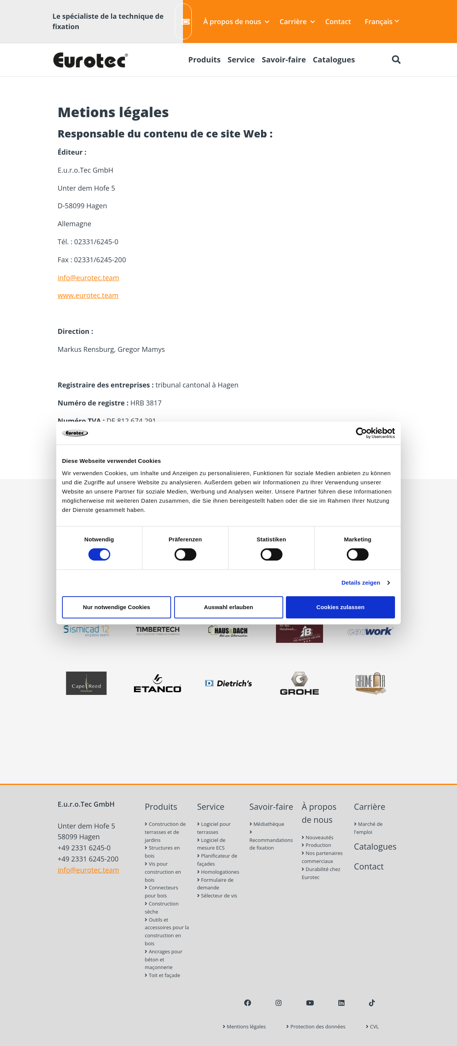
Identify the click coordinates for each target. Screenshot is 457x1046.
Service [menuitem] (241, 59)
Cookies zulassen (341, 607)
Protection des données (315, 1026)
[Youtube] (310, 1002)
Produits (161, 806)
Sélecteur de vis (217, 895)
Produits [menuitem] (204, 59)
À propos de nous (236, 21)
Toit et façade (162, 975)
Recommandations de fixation (271, 841)
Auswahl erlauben (228, 607)
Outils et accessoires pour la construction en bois (167, 931)
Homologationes (218, 871)
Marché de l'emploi (368, 827)
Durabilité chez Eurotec (321, 873)
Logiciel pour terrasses (214, 827)
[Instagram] (279, 1002)
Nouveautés (317, 837)
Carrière (297, 21)
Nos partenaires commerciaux (322, 857)
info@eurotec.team (88, 277)
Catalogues (375, 846)
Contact (338, 21)
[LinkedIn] (341, 1002)
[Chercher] (396, 59)
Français (382, 21)
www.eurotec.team (88, 295)
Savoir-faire (272, 806)
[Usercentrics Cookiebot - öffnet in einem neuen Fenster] (361, 433)
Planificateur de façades (217, 859)
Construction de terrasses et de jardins (165, 831)
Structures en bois (162, 851)
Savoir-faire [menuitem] (284, 59)
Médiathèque (267, 823)
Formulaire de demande (215, 883)
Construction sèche (161, 907)
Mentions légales (244, 1026)
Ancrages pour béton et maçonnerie (163, 959)
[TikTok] (372, 1002)
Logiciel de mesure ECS (211, 844)
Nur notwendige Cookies (116, 607)
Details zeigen (360, 582)
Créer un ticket (186, 21)
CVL (372, 1026)
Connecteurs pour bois (161, 891)
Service (211, 806)
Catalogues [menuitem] (334, 59)
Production (316, 845)
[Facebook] (247, 1002)
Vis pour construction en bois (163, 871)
